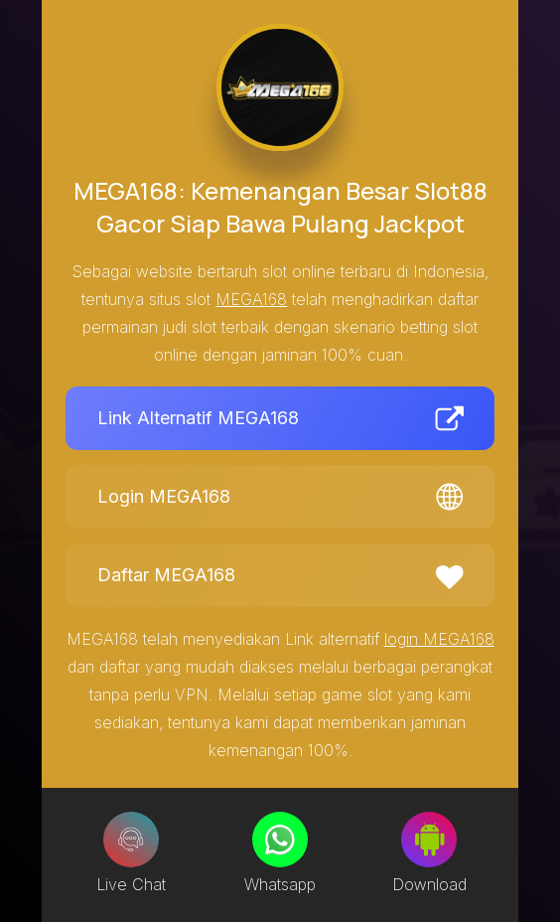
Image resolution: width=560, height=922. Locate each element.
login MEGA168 (439, 639)
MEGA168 (251, 299)
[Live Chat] (131, 839)
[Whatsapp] (280, 839)
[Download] (429, 839)
